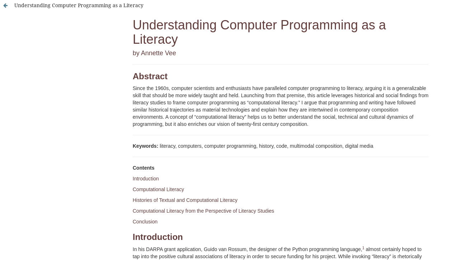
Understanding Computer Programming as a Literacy (78, 5)
